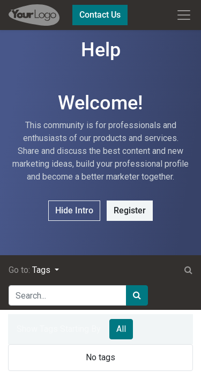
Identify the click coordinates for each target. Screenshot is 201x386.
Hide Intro (74, 210)
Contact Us (100, 15)
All (121, 329)
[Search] (137, 295)
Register (130, 210)
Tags (42, 270)
